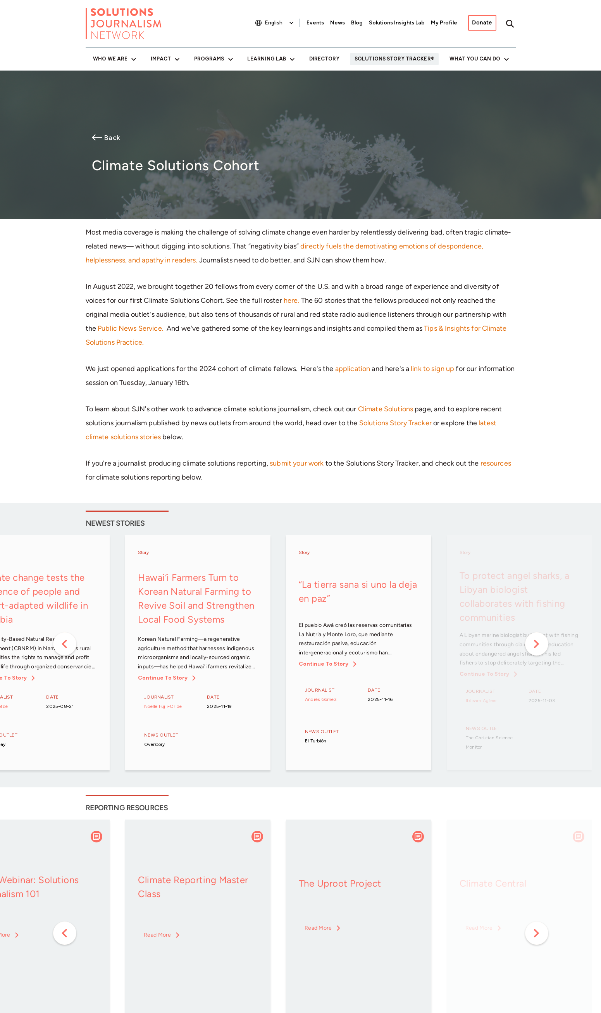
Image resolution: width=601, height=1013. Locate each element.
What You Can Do (474, 59)
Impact (161, 59)
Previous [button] (64, 644)
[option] (197, 653)
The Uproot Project (340, 883)
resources (495, 463)
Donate (482, 22)
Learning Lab (266, 59)
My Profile (444, 22)
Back (112, 137)
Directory (324, 59)
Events (315, 22)
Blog (357, 22)
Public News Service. (131, 328)
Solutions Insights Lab (397, 22)
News (337, 22)
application (352, 368)
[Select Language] (280, 23)
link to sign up (432, 368)
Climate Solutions (385, 409)
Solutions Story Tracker (393, 59)
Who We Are (110, 59)
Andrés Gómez (321, 699)
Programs (209, 59)
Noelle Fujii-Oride (163, 706)
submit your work (297, 463)
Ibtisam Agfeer (481, 700)
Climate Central (493, 883)
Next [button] (536, 644)
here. (292, 300)
